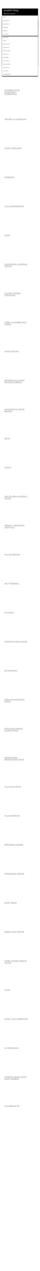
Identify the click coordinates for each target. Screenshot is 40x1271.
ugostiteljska (7, 74)
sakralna (6, 54)
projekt (8, 10)
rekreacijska (6, 50)
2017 (4, 17)
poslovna (6, 47)
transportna (6, 64)
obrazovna (6, 44)
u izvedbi (6, 34)
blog (15, 10)
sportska (5, 57)
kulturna (5, 37)
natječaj (5, 27)
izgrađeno (6, 24)
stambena (6, 60)
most (4, 40)
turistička (5, 71)
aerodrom (6, 20)
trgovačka (6, 67)
